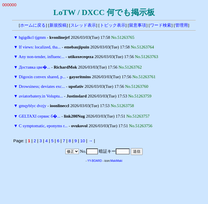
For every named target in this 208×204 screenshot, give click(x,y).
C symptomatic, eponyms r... (43, 126)
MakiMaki (116, 160)
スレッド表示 (83, 25)
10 (82, 140)
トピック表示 (112, 25)
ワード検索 (160, 25)
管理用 (181, 25)
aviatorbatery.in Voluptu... (41, 96)
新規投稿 (58, 25)
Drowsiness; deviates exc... (42, 86)
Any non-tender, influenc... (42, 56)
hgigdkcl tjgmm (32, 37)
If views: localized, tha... (40, 47)
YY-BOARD (94, 160)
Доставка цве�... (34, 67)
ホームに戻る (33, 25)
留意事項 (137, 25)
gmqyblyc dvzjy (32, 105)
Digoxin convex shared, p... (42, 77)
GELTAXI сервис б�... (40, 116)
